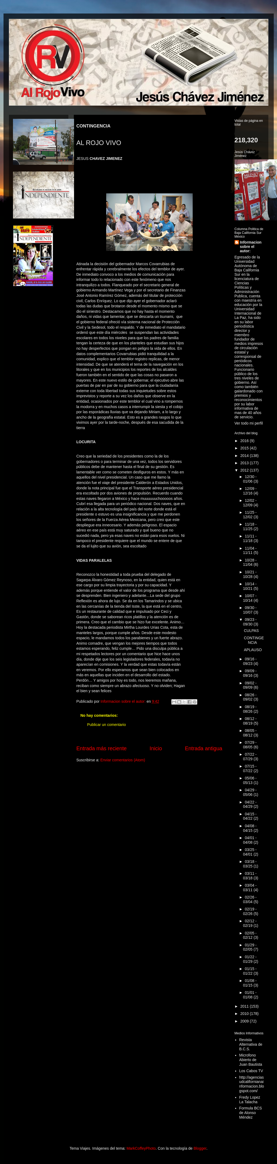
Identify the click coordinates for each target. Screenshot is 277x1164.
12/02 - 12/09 (249, 502)
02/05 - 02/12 (249, 935)
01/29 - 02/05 (249, 947)
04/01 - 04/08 (249, 840)
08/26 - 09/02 (249, 697)
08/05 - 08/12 (249, 732)
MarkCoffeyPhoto (141, 1148)
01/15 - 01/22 (249, 971)
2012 (245, 470)
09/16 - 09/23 (249, 661)
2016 (245, 441)
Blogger (199, 1148)
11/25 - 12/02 (249, 514)
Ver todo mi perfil (249, 423)
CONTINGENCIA (254, 640)
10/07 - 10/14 (249, 598)
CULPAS (251, 630)
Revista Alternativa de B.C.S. (250, 1044)
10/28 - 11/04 (249, 562)
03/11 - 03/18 (249, 875)
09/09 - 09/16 (249, 673)
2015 (245, 448)
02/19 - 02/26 (249, 911)
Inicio (156, 748)
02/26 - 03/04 (249, 899)
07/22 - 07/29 (249, 756)
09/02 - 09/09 (249, 685)
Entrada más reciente (101, 748)
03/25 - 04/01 (249, 851)
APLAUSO (253, 650)
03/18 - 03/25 (249, 863)
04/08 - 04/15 (249, 828)
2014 (245, 455)
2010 (245, 1013)
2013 (245, 463)
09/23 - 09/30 (249, 621)
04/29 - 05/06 (249, 792)
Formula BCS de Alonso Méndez (250, 1112)
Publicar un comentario (106, 724)
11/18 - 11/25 (249, 526)
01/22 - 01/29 (249, 959)
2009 (245, 1021)
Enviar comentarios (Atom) (122, 760)
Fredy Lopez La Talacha (249, 1099)
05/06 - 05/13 (249, 780)
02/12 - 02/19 (249, 923)
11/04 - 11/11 (249, 550)
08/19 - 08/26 (249, 709)
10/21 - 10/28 (249, 574)
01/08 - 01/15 (249, 982)
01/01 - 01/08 (249, 994)
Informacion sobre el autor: (251, 246)
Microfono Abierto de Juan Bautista (250, 1060)
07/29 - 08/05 (249, 744)
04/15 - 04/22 (249, 816)
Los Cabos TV (251, 1071)
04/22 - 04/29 (249, 804)
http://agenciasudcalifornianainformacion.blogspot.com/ (251, 1084)
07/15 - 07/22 (249, 768)
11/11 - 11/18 (249, 538)
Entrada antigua (203, 748)
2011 (245, 1006)
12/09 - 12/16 (249, 490)
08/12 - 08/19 (249, 720)
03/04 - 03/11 (249, 887)
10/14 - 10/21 (249, 586)
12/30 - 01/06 (249, 479)
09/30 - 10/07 (249, 609)
